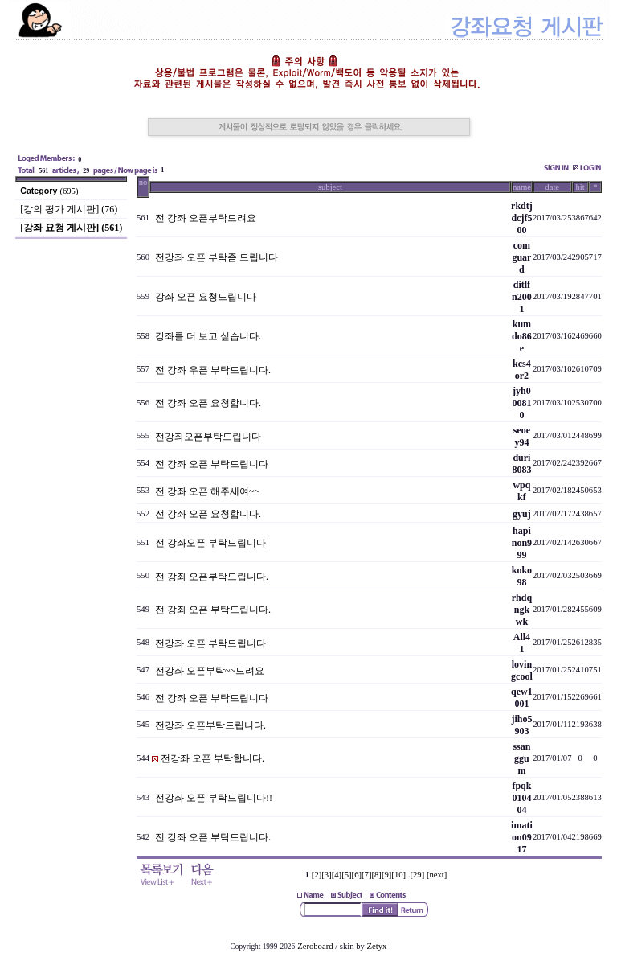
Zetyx (377, 946)
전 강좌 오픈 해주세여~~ (207, 491)
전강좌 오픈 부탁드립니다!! (213, 797)
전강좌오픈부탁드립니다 (208, 436)
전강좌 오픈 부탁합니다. (212, 758)
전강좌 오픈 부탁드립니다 (210, 643)
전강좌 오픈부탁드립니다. (210, 725)
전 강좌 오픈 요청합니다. (208, 403)
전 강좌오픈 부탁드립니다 (210, 542)
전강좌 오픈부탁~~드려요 (209, 670)
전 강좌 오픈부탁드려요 (205, 218)
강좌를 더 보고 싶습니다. (208, 336)
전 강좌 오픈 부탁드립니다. (213, 609)
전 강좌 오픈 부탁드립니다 (211, 464)
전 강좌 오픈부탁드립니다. (211, 576)
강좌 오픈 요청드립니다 (205, 296)
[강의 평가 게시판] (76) (68, 209)
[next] (437, 874)
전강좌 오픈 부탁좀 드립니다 (216, 257)
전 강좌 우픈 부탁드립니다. (213, 370)
